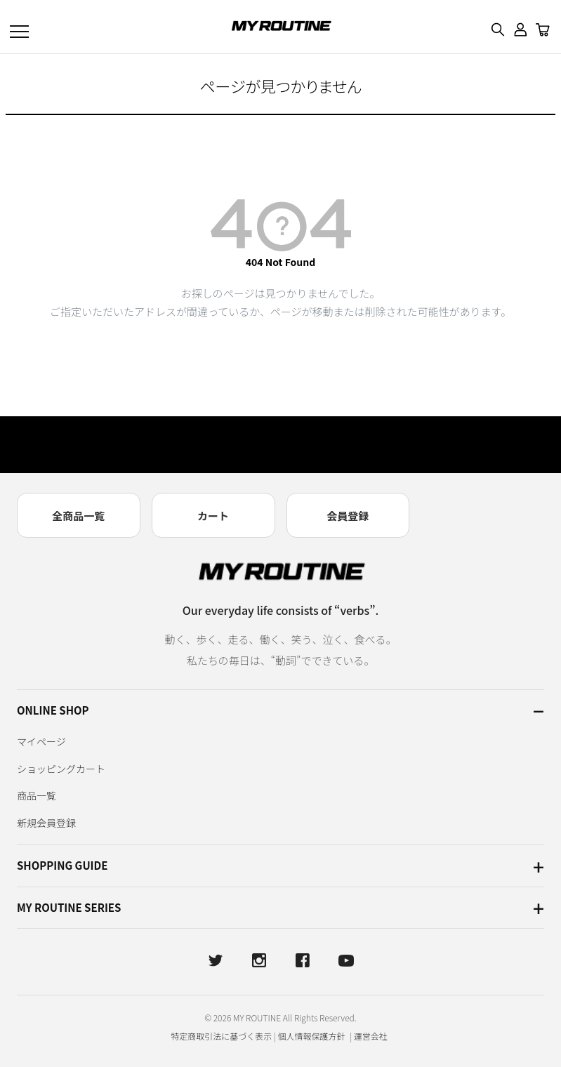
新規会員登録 (46, 823)
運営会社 (371, 1036)
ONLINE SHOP (53, 710)
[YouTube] (346, 960)
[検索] (497, 29)
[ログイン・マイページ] (520, 29)
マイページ (41, 741)
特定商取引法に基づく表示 (221, 1036)
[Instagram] (259, 960)
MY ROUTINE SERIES (69, 907)
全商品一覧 (78, 515)
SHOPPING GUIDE (62, 865)
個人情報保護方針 (313, 1036)
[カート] (542, 29)
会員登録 (347, 515)
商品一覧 (36, 795)
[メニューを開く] (19, 29)
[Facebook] (302, 960)
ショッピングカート (61, 769)
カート (213, 515)
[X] (215, 960)
